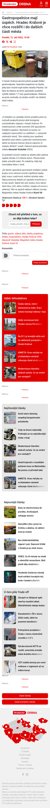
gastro (11, 233)
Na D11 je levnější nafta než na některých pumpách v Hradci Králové (31, 340)
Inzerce (25, 761)
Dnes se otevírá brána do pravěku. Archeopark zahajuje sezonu (30, 512)
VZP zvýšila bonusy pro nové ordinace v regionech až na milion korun (31, 666)
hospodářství (15, 237)
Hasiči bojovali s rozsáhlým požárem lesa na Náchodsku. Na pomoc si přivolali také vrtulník (32, 468)
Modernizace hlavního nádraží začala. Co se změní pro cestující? (31, 372)
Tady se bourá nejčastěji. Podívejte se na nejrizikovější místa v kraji (32, 434)
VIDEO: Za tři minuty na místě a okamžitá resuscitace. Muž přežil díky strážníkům (32, 560)
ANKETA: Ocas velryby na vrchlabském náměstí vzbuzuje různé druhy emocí (31, 356)
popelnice (38, 233)
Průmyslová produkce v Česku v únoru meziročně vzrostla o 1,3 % (30, 634)
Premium (25, 109)
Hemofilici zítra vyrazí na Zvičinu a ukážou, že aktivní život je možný (31, 528)
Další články (25, 695)
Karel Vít (14, 243)
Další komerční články (25, 702)
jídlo (24, 233)
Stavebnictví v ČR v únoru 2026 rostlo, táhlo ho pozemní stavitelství (30, 618)
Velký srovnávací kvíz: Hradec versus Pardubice (30, 322)
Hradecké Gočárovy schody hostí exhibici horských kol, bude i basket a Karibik (31, 576)
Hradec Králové (29, 237)
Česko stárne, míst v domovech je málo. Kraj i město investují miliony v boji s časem (32, 310)
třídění (5, 237)
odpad (18, 233)
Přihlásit (36, 224)
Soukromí (25, 748)
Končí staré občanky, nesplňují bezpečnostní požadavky (29, 417)
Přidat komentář (40, 263)
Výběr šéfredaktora (15, 298)
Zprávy (9, 12)
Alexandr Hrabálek (10, 240)
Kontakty (25, 758)
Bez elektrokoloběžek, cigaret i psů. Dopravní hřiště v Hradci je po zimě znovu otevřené (31, 546)
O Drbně (25, 751)
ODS (39, 237)
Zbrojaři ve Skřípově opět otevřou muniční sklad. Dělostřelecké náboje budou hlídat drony (31, 603)
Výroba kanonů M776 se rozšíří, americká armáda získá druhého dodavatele (30, 650)
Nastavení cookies (25, 768)
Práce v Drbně (25, 765)
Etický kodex (25, 755)
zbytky (30, 233)
